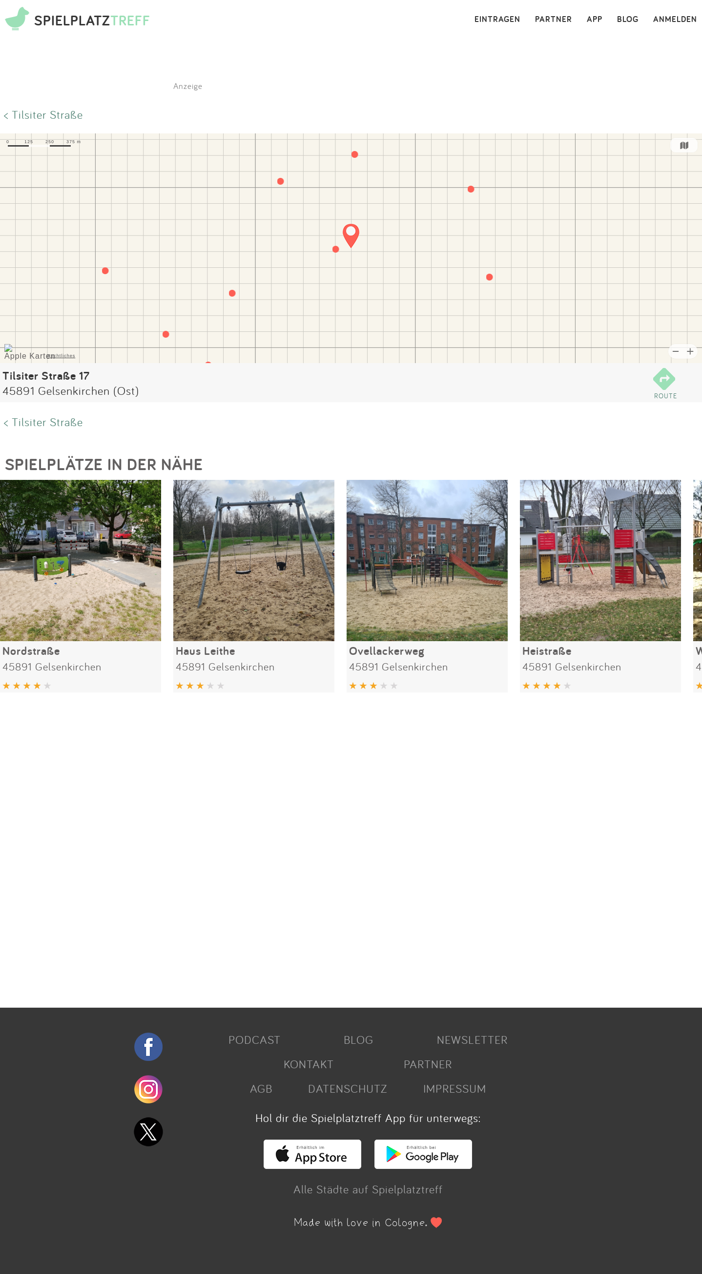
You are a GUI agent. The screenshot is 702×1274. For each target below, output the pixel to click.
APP (594, 19)
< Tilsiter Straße (43, 114)
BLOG (628, 19)
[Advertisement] (293, 846)
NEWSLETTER (472, 1039)
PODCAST (254, 1039)
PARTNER (553, 19)
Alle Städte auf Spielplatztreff (368, 1189)
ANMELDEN (675, 19)
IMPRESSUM (454, 1088)
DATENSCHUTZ (347, 1088)
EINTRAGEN (497, 19)
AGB (261, 1088)
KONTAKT (309, 1064)
